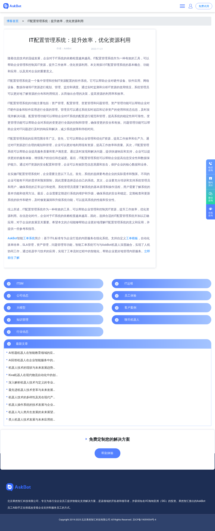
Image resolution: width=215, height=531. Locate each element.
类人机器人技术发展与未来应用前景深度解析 (38, 419)
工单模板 (132, 238)
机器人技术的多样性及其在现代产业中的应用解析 (41, 397)
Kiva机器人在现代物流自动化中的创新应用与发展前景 (44, 375)
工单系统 (29, 238)
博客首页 (13, 21)
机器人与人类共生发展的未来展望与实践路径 (38, 412)
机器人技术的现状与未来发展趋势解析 (34, 367)
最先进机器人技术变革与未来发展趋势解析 (37, 390)
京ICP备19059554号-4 (144, 519)
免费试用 (204, 6)
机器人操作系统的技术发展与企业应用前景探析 (40, 404)
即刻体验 (107, 453)
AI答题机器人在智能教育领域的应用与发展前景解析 (43, 353)
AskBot (67, 48)
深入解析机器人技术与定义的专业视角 (34, 382)
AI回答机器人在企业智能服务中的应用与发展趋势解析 (44, 360)
